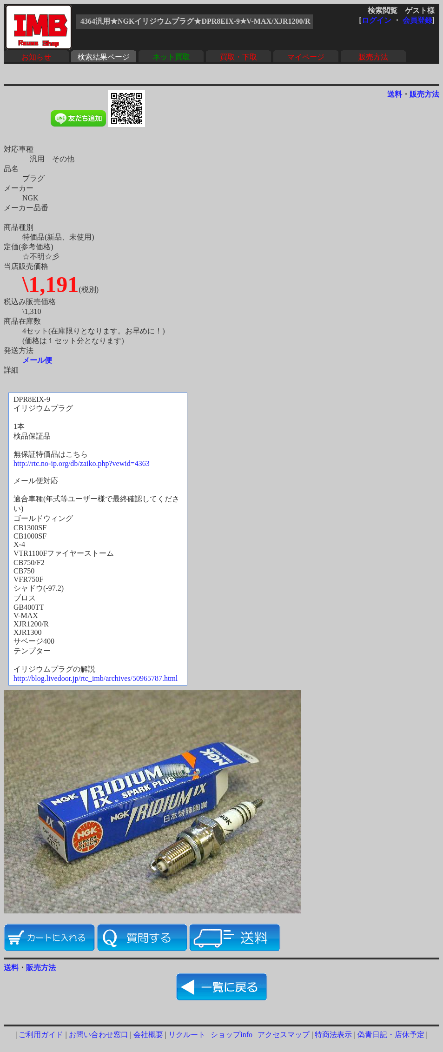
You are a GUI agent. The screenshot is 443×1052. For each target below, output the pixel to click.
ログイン (376, 20)
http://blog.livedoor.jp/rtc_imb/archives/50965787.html (95, 678)
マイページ (305, 57)
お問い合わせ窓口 (98, 1035)
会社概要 (148, 1035)
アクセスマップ (284, 1035)
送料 (394, 94)
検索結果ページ (104, 57)
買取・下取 (238, 57)
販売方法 (373, 57)
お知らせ (36, 57)
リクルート (186, 1035)
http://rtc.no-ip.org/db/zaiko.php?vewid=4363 (81, 463)
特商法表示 (333, 1035)
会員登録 (417, 20)
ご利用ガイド (41, 1035)
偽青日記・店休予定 (390, 1035)
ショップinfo (231, 1035)
